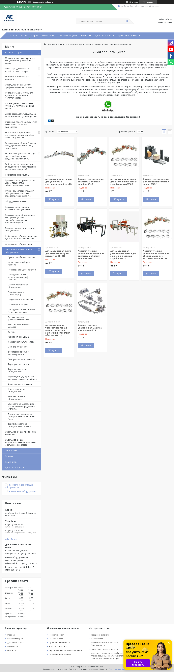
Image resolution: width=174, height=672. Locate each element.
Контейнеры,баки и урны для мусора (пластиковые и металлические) (19, 95)
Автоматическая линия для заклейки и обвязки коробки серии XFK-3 (123, 181)
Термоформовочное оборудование (18, 370)
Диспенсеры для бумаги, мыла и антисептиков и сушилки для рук (21, 115)
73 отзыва (133, 2)
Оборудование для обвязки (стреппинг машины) (21, 310)
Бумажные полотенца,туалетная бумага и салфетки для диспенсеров (21, 124)
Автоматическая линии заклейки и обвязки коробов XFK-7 (91, 181)
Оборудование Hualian (16, 201)
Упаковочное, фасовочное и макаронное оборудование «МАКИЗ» (22, 406)
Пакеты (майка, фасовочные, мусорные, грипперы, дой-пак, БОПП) (19, 106)
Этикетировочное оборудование (17, 390)
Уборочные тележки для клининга (17, 78)
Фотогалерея (97, 638)
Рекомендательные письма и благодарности (104, 644)
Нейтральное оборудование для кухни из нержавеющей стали (21, 237)
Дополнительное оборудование (16, 397)
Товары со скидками (100, 635)
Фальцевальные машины (20, 384)
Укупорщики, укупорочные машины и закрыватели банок (22, 378)
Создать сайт (38, 2)
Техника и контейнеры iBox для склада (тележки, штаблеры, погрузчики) (20, 145)
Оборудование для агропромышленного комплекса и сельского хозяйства (20, 442)
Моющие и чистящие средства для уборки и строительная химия (20, 60)
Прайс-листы (11, 462)
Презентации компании (60, 654)
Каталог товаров (29, 36)
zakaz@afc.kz (11, 539)
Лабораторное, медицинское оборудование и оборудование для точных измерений (20, 167)
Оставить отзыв (164, 22)
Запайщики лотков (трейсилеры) (17, 293)
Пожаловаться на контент (120, 669)
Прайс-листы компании (59, 642)
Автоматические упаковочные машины (18, 318)
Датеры (11, 332)
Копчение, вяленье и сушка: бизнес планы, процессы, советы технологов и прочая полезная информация (109, 656)
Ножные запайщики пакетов (22, 269)
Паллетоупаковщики (18, 304)
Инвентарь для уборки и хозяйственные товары (17, 70)
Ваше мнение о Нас (58, 646)
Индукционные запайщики (20, 299)
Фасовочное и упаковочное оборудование (18, 251)
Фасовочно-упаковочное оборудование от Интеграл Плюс (21, 416)
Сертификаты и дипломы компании (65, 650)
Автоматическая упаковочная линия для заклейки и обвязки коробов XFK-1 (91, 255)
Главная (13, 36)
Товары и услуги (56, 44)
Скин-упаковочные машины (21, 359)
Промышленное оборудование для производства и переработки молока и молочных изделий (20, 219)
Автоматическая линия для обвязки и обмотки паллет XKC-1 (156, 181)
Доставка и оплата (104, 36)
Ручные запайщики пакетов (21, 257)
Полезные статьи (57, 638)
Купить (55, 199)
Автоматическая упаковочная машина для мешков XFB (90, 328)
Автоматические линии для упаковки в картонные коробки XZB (58, 181)
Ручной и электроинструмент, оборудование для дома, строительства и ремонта (19, 193)
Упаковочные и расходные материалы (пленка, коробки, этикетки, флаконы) (19, 135)
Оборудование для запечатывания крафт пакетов (19, 277)
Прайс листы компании (129, 36)
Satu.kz (100, 666)
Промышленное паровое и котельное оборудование (18, 208)
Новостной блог (56, 635)
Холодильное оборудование (19, 244)
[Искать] (127, 21)
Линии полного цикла (18, 336)
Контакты (86, 36)
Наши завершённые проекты (104, 649)
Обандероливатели (17, 346)
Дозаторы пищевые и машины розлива (18, 353)
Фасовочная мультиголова (21, 341)
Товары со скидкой (67, 36)
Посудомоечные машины (17, 174)
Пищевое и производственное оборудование (20, 229)
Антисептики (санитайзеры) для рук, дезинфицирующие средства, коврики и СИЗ (20, 156)
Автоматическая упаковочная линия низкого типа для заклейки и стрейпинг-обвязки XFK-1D (58, 330)
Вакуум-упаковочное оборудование (18, 286)
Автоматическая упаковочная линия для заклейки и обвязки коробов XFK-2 (123, 255)
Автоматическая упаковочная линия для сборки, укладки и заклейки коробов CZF (156, 255)
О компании (48, 36)
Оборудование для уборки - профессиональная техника (18, 86)
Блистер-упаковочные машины (19, 325)
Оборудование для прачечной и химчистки (20, 433)
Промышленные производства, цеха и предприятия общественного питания (20, 183)
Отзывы (9, 456)
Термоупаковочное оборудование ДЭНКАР (19, 425)
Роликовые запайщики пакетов (19, 263)
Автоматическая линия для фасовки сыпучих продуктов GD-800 (58, 253)
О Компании (11, 450)
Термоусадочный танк (19, 364)
